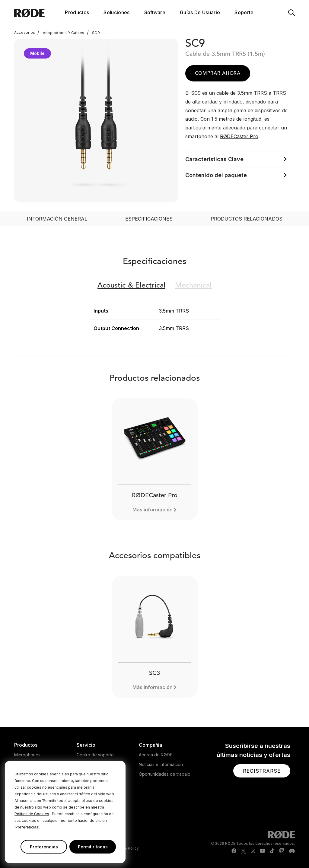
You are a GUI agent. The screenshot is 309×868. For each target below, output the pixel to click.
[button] (261, 770)
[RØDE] (37, 12)
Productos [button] (77, 12)
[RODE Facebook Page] (233, 851)
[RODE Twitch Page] (281, 851)
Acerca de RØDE (155, 754)
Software (155, 12)
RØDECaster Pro (239, 136)
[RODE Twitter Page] (243, 851)
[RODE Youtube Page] (262, 851)
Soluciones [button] (116, 12)
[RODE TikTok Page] (272, 851)
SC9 (93, 32)
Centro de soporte (95, 754)
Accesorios (24, 32)
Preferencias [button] (44, 846)
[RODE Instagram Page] (253, 851)
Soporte (243, 12)
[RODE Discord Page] (292, 851)
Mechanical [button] (193, 285)
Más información (152, 510)
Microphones (27, 754)
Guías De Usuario (200, 12)
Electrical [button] (131, 285)
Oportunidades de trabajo (164, 774)
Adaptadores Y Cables (60, 32)
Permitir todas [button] (93, 846)
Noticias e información (161, 764)
